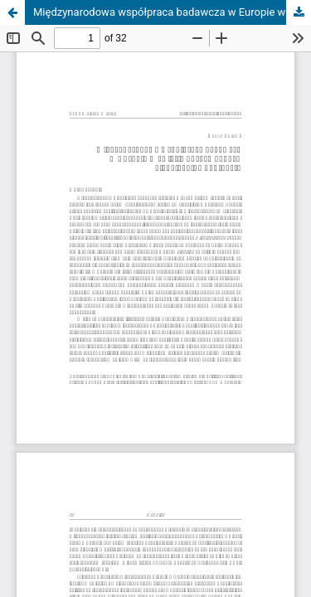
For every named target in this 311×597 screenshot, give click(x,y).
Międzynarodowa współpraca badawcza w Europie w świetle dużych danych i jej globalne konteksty (172, 12)
